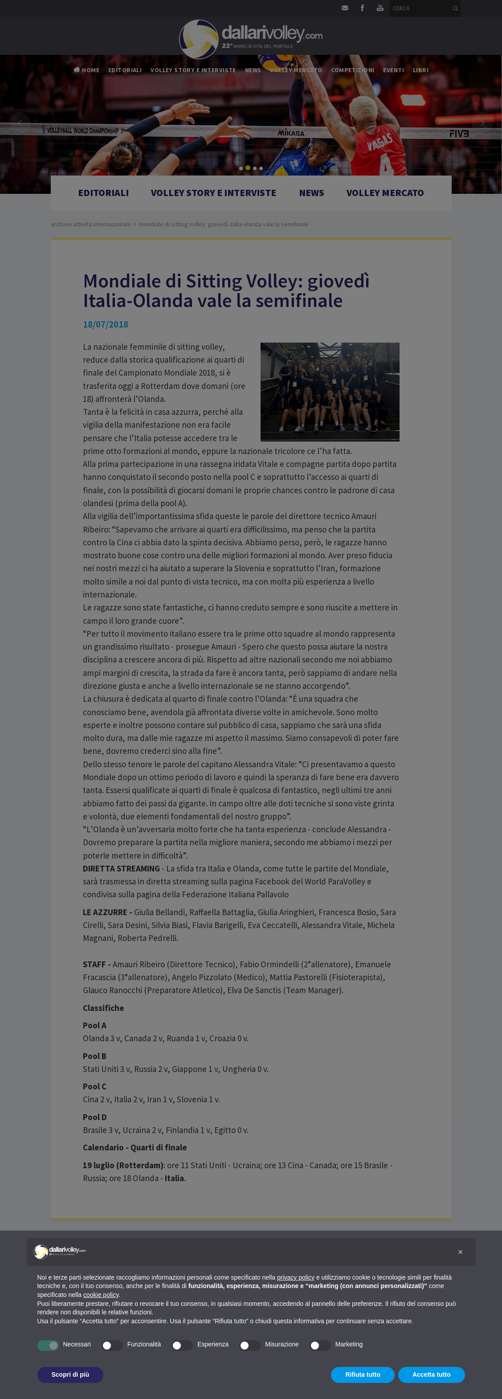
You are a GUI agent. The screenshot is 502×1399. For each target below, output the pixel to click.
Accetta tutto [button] (431, 1374)
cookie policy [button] (100, 1294)
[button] (460, 1252)
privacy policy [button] (295, 1277)
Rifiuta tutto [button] (362, 1374)
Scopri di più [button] (71, 1374)
